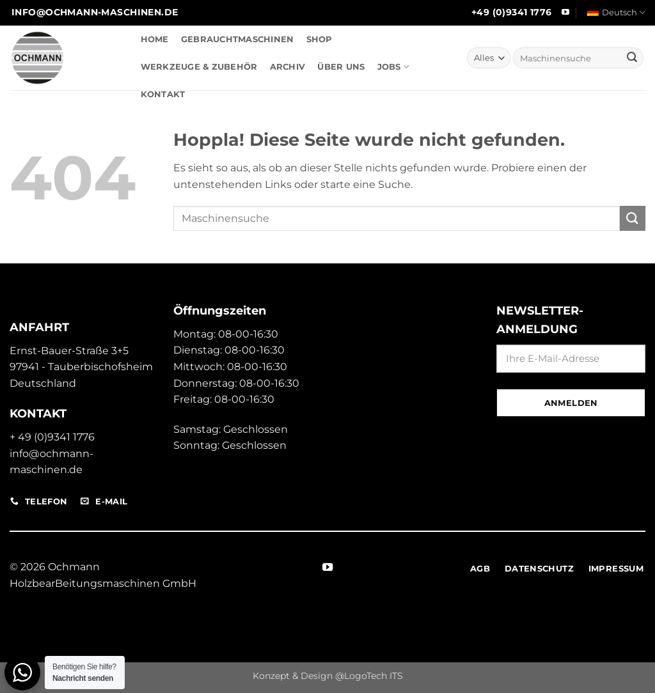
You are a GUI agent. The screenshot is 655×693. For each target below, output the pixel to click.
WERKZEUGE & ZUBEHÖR (199, 67)
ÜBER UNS (341, 67)
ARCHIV (288, 67)
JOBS (393, 67)
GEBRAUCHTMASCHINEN (237, 39)
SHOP (319, 39)
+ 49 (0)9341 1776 (52, 437)
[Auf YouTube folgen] (565, 12)
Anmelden (571, 403)
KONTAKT (163, 94)
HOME (155, 39)
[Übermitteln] (632, 58)
